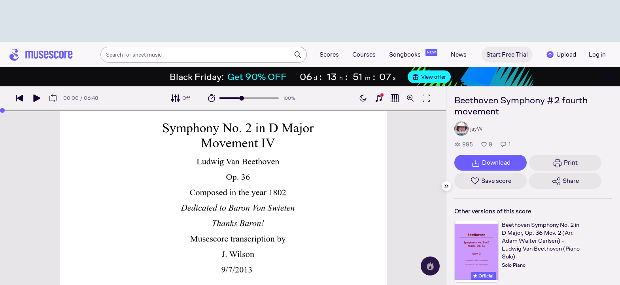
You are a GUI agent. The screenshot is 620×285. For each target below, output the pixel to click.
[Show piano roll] (395, 98)
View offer (429, 77)
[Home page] (41, 54)
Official (483, 276)
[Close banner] (609, 77)
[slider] (241, 98)
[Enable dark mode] (363, 98)
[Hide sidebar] (446, 186)
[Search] (297, 54)
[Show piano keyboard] (379, 98)
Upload (560, 54)
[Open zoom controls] (410, 98)
